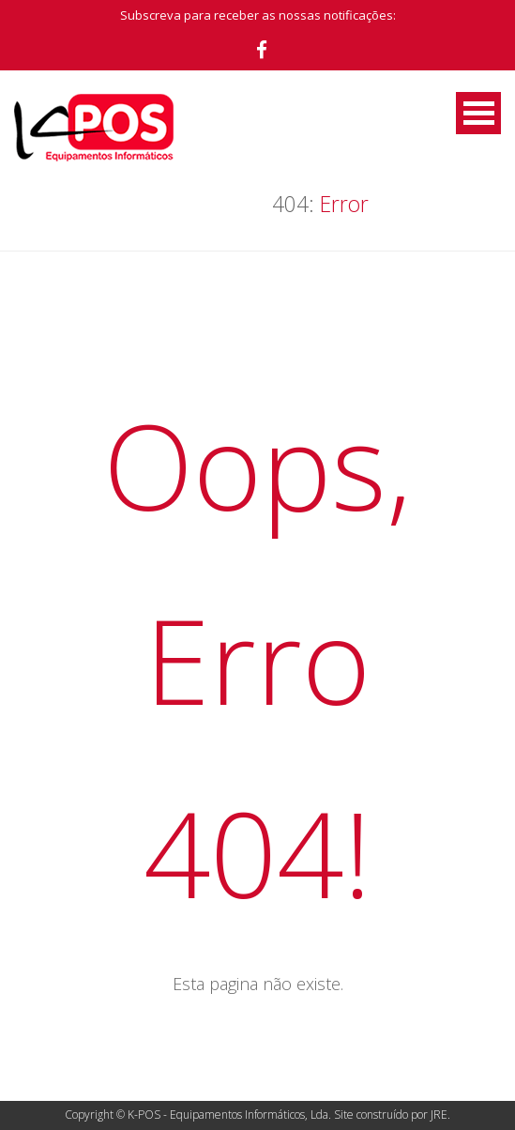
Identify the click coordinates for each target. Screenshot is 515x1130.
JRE (439, 1114)
